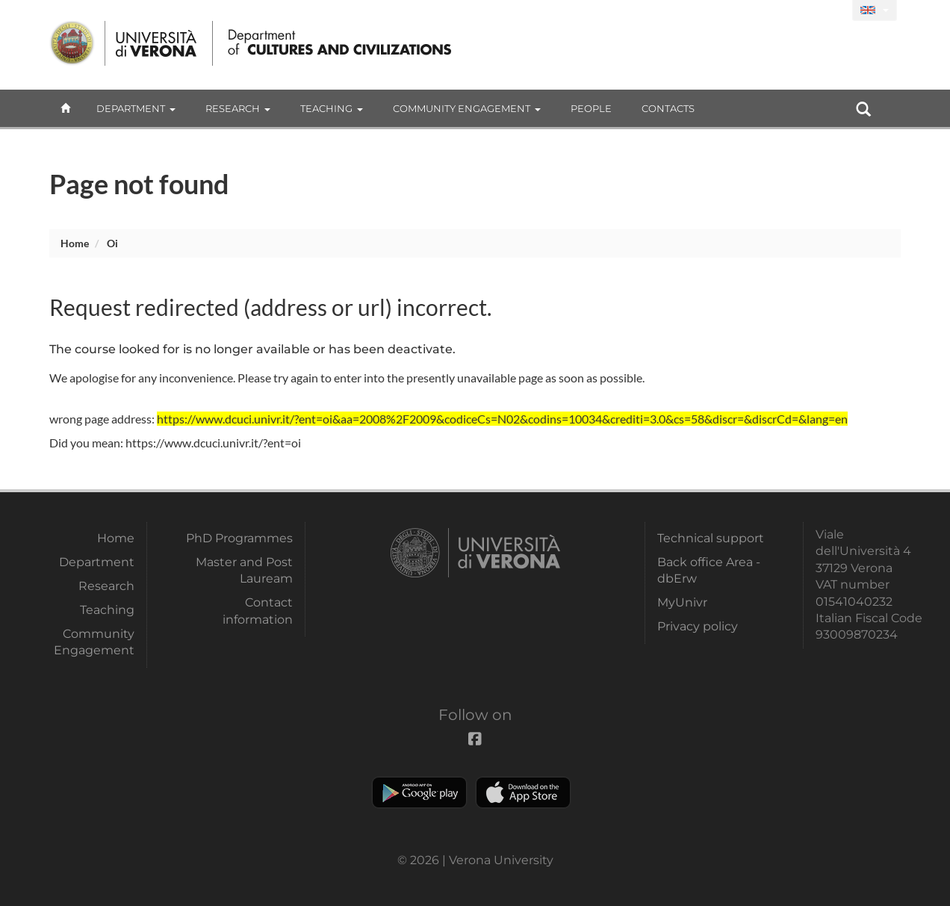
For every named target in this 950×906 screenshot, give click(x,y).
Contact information (258, 610)
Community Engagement (467, 108)
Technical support (710, 538)
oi (112, 243)
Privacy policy (697, 626)
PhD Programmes (239, 538)
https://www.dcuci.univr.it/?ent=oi (213, 442)
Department (136, 108)
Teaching (331, 108)
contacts (668, 108)
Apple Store (523, 792)
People (591, 108)
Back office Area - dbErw (708, 570)
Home (74, 243)
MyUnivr (682, 602)
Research (237, 108)
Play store (419, 792)
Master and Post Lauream (244, 570)
